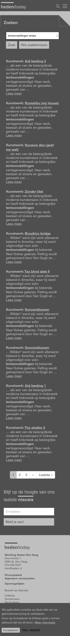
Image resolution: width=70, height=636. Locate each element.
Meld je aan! (15, 522)
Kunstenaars (12, 598)
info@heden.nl (13, 568)
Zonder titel (34, 191)
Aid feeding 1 (35, 386)
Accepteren (10, 632)
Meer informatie (45, 624)
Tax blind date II (37, 271)
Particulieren (12, 602)
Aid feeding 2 (35, 61)
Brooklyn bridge (38, 233)
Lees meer (14, 93)
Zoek (11, 45)
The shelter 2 (34, 428)
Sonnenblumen (37, 309)
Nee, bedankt (31, 632)
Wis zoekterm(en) (34, 45)
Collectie (10, 595)
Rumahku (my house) (42, 103)
